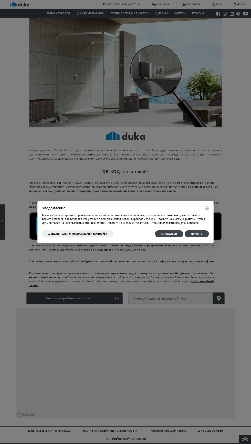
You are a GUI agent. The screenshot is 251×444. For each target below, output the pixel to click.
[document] (125, 215)
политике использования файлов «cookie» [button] (128, 219)
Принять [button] (197, 233)
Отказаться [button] (169, 233)
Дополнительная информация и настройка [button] (77, 233)
